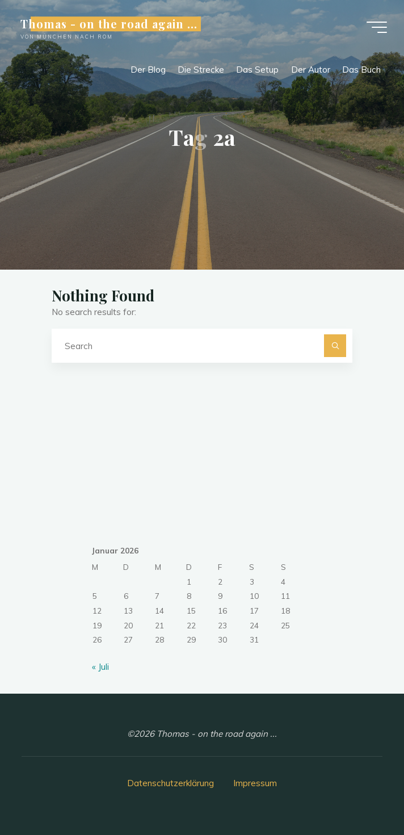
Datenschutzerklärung (170, 783)
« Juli (100, 666)
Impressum (255, 783)
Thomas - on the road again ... (108, 23)
